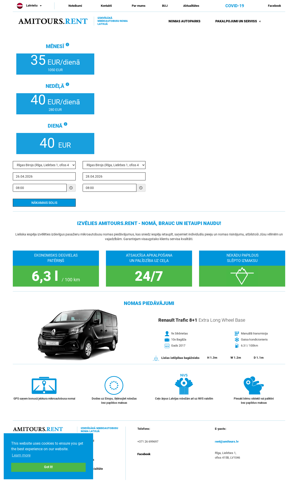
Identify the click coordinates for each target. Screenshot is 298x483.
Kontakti (106, 5)
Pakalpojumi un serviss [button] (237, 21)
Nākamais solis (44, 203)
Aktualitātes (191, 5)
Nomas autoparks (184, 21)
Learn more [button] (21, 455)
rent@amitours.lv (227, 441)
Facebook (274, 5)
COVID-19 (234, 5)
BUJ (165, 5)
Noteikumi (75, 5)
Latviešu (29, 5)
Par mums (139, 5)
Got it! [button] (48, 467)
